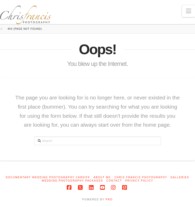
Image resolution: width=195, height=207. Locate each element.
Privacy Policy (139, 180)
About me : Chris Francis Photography (130, 177)
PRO (109, 199)
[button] (188, 11)
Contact (114, 180)
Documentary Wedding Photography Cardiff (48, 177)
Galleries (180, 177)
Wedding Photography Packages (72, 180)
